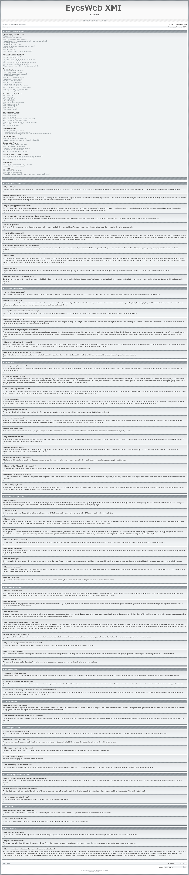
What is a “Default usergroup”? (13, 124)
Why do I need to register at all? (13, 38)
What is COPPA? (8, 48)
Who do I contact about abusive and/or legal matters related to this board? (26, 174)
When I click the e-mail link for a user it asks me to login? (21, 66)
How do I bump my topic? (11, 91)
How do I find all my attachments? (14, 166)
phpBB (89, 870)
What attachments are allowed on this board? (17, 164)
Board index (6, 27)
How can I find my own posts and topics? (16, 151)
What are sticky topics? (10, 106)
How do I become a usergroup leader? (15, 120)
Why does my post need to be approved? (16, 89)
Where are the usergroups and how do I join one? (19, 119)
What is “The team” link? (11, 125)
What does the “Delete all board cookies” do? (17, 51)
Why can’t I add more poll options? (14, 77)
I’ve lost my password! (10, 43)
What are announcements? (11, 104)
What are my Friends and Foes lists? (14, 138)
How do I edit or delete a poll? (12, 79)
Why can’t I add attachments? (12, 82)
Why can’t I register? (9, 49)
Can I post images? (9, 101)
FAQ (92, 20)
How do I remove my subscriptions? (14, 159)
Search (98, 20)
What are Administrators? (11, 114)
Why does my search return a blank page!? (16, 148)
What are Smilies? (9, 99)
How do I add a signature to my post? (15, 74)
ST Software (97, 871)
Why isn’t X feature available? (12, 172)
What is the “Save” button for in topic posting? (17, 87)
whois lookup (135, 851)
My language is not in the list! (12, 61)
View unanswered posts (8, 24)
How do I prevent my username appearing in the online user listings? (25, 41)
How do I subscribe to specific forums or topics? (18, 158)
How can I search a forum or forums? (15, 145)
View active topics (21, 24)
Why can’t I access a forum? (12, 81)
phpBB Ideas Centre (88, 843)
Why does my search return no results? (15, 146)
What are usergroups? (10, 117)
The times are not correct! (11, 57)
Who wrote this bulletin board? (12, 171)
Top (4, 191)
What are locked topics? (10, 107)
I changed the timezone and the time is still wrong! (19, 59)
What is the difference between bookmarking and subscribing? (23, 156)
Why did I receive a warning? (12, 84)
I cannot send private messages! (13, 130)
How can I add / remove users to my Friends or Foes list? (21, 140)
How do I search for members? (13, 150)
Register (85, 20)
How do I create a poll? (10, 76)
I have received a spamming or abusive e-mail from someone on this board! (27, 134)
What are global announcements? (13, 102)
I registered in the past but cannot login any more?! (19, 46)
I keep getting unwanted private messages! (16, 132)
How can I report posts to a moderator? (15, 86)
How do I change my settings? (12, 56)
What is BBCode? (8, 95)
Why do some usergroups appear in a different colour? (20, 122)
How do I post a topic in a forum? (13, 71)
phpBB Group (56, 834)
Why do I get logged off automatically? (15, 39)
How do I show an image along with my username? (19, 62)
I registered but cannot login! (12, 44)
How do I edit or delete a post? (13, 72)
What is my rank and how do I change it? (16, 64)
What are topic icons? (10, 109)
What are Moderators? (10, 115)
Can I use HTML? (8, 97)
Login (104, 20)
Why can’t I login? (8, 36)
